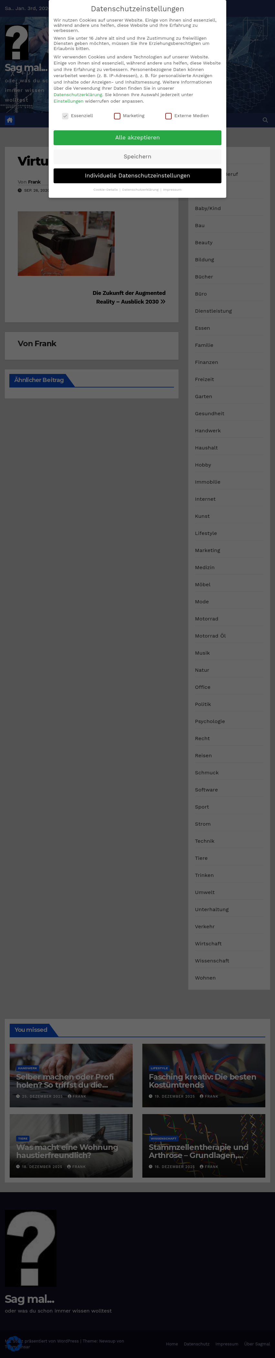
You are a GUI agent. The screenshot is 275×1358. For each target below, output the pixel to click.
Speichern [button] (137, 156)
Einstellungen (69, 101)
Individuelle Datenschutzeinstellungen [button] (137, 175)
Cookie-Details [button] (106, 189)
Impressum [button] (172, 189)
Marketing (129, 115)
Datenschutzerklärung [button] (141, 189)
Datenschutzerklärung (78, 94)
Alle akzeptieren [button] (137, 137)
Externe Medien (187, 115)
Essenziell (77, 115)
